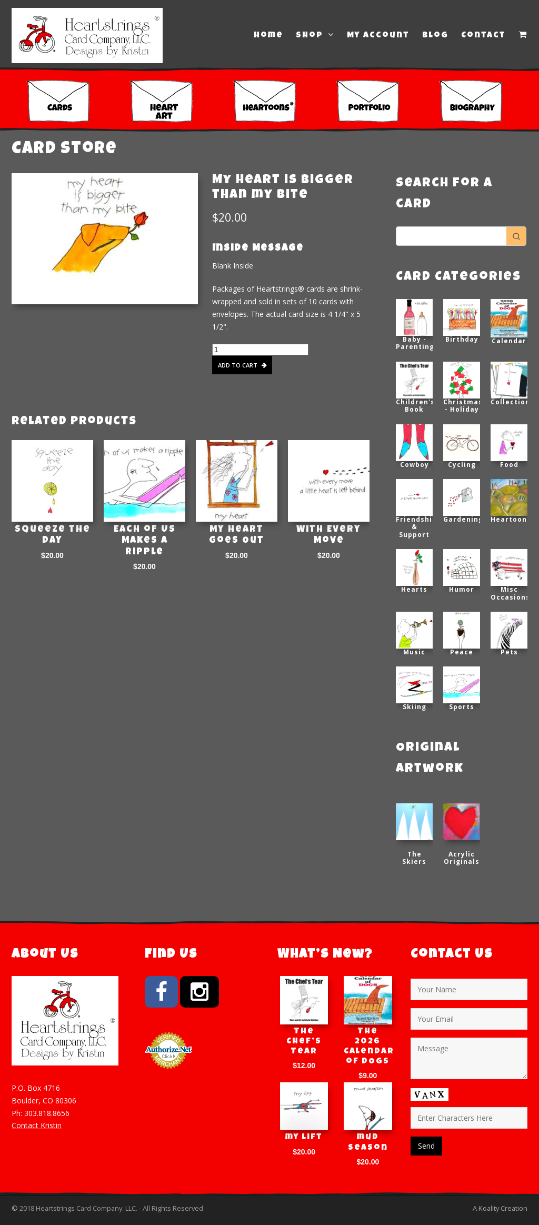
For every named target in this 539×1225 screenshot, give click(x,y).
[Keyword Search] (451, 236)
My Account (378, 36)
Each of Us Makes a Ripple (145, 541)
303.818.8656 (46, 1113)
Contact (483, 36)
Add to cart (237, 365)
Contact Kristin (37, 1125)
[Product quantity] (260, 349)
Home (268, 36)
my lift (304, 1137)
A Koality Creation (500, 1208)
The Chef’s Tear (304, 1042)
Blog (435, 36)
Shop (315, 35)
